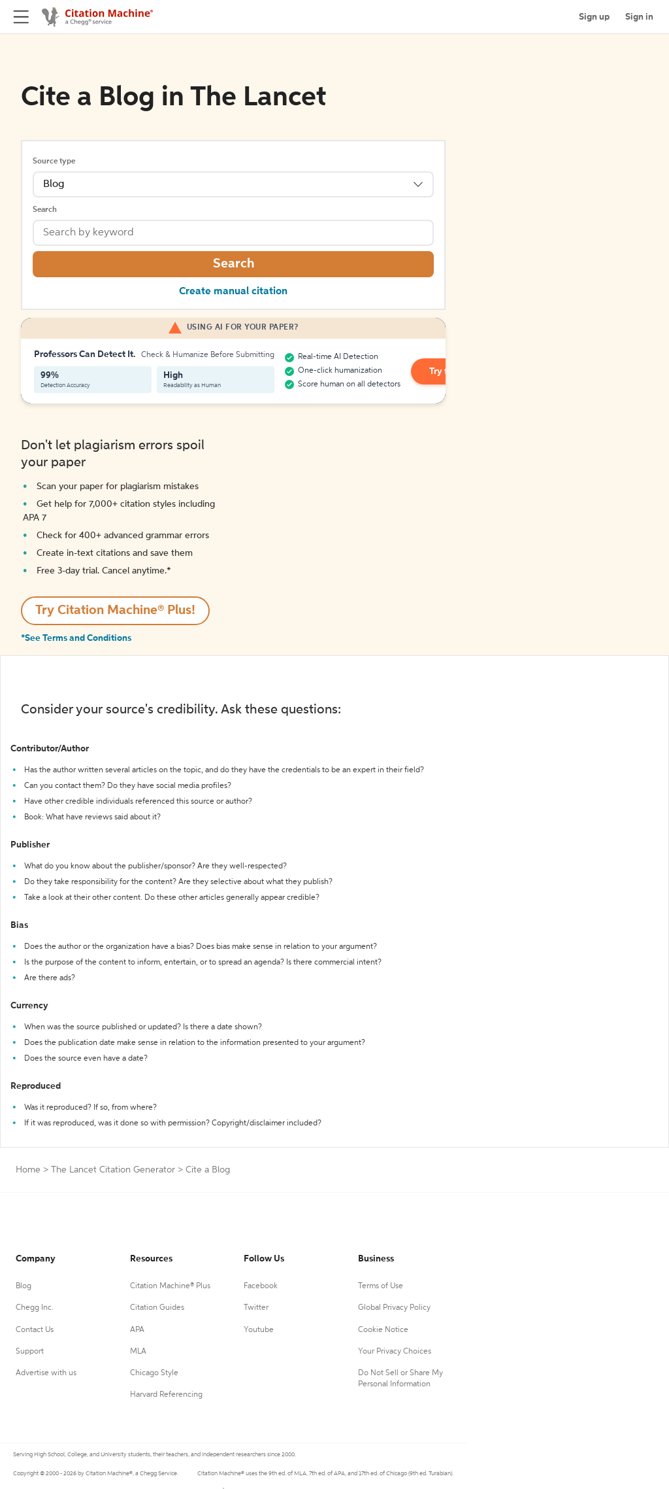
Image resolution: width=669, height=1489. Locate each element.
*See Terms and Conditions (76, 638)
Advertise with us (46, 1373)
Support (30, 1352)
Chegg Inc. (35, 1308)
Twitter (256, 1308)
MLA (138, 1352)
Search (45, 210)
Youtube (259, 1330)
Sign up (594, 17)
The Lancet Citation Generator (113, 1169)
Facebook (261, 1286)
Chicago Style (154, 1373)
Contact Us (35, 1330)
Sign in (639, 17)
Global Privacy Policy (394, 1308)
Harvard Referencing (166, 1395)
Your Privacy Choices (394, 1352)
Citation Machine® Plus (170, 1286)
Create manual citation (233, 291)
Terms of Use (380, 1286)
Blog (23, 1286)
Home (28, 1169)
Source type (54, 161)
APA (137, 1330)
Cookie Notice (383, 1330)
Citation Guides (157, 1308)
